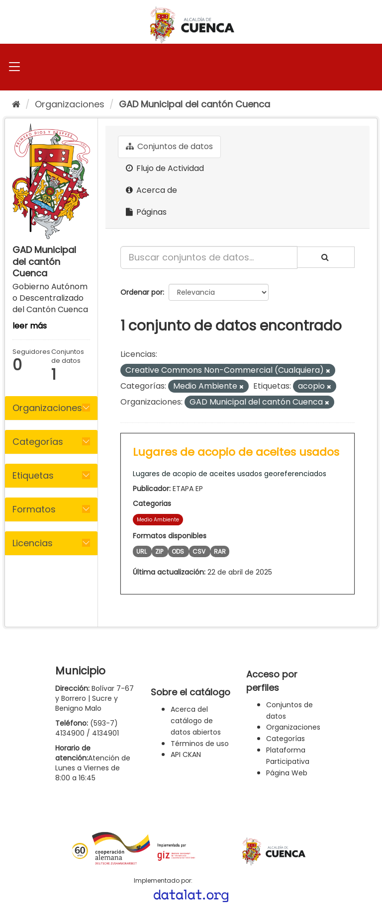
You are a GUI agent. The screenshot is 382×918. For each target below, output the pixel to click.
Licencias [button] (32, 543)
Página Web (286, 773)
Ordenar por (141, 292)
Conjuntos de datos (169, 146)
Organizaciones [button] (47, 408)
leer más (29, 326)
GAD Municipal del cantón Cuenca (194, 104)
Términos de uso (200, 744)
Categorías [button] (37, 441)
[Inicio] (16, 104)
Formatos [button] (34, 509)
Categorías (285, 739)
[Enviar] (326, 257)
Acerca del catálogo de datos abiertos (196, 720)
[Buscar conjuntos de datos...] (208, 257)
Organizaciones (69, 104)
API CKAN (186, 754)
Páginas (146, 212)
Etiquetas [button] (33, 475)
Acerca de (151, 190)
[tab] (51, 408)
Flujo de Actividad (165, 168)
